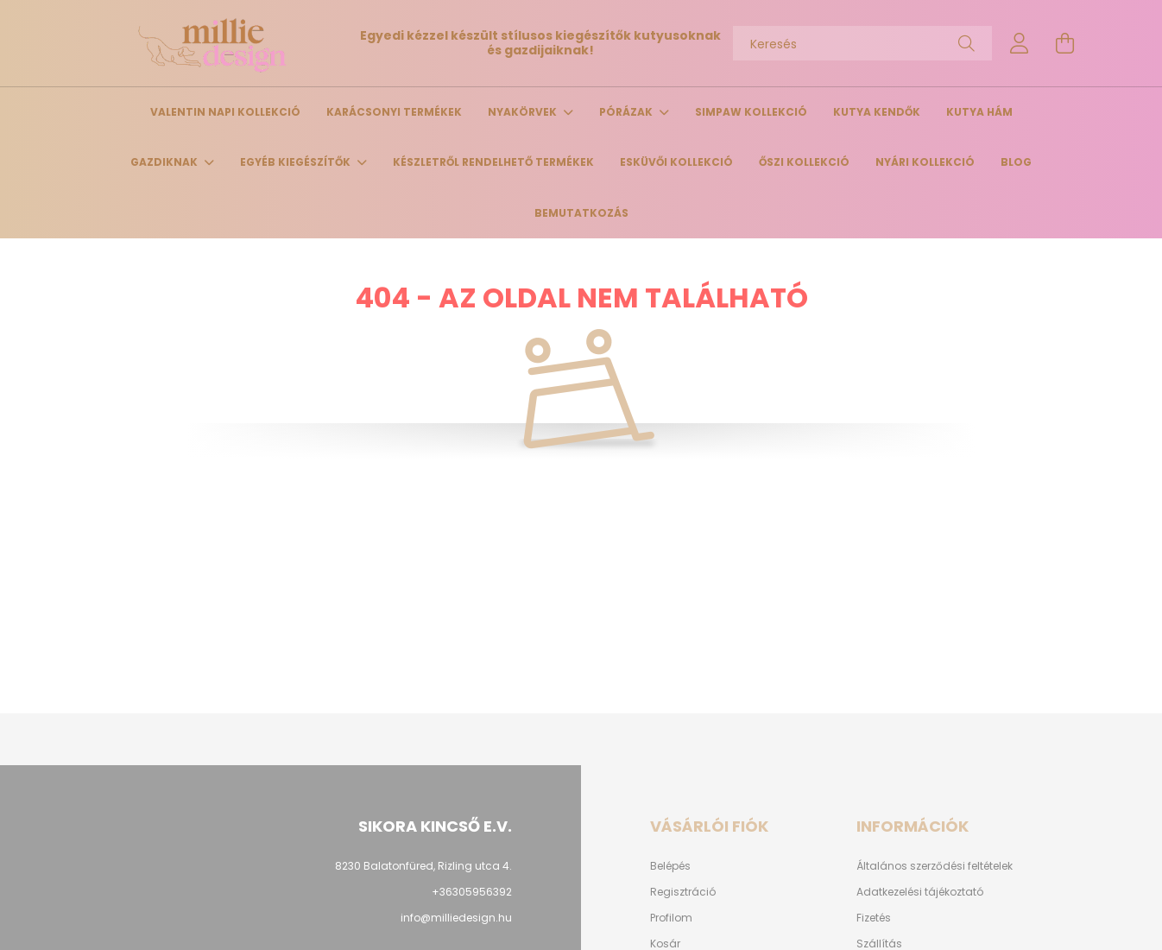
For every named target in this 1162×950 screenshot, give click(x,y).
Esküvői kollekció (676, 162)
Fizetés (873, 918)
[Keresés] (862, 43)
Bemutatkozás (581, 213)
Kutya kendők (876, 111)
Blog (1016, 162)
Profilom (671, 918)
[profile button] (1019, 43)
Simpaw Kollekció (751, 111)
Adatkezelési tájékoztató (919, 892)
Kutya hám (979, 111)
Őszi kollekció (804, 162)
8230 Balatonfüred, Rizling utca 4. (423, 865)
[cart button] (1064, 43)
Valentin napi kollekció (225, 111)
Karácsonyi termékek (394, 111)
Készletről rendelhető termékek (493, 162)
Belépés (670, 866)
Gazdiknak (165, 162)
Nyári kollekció (925, 162)
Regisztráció (683, 892)
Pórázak (627, 111)
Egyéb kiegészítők (296, 162)
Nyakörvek (523, 111)
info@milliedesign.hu (456, 917)
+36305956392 (472, 891)
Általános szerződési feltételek (934, 866)
